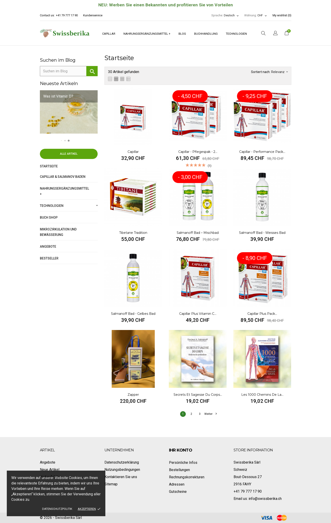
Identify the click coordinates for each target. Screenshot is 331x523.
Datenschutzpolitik (57, 509)
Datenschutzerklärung (121, 462)
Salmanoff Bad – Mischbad (198, 233)
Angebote (48, 246)
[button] (61, 140)
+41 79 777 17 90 (67, 15)
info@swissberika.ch (265, 498)
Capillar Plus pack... (262, 314)
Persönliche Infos (183, 462)
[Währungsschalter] (262, 15)
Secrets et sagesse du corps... (198, 395)
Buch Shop (49, 217)
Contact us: (47, 15)
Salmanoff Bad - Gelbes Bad (133, 314)
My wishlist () (282, 15)
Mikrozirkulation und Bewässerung (58, 232)
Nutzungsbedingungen (122, 469)
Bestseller (49, 258)
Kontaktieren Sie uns (120, 477)
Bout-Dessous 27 (248, 477)
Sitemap (111, 484)
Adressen (176, 484)
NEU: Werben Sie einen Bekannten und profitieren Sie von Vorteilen (165, 4)
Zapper (133, 395)
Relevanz (279, 72)
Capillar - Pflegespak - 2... (197, 152)
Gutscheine (178, 491)
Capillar (108, 33)
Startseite (49, 166)
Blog (182, 33)
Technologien (236, 33)
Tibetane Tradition (133, 233)
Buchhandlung (206, 33)
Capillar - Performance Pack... (262, 152)
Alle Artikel (68, 153)
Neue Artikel (49, 469)
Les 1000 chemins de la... (262, 395)
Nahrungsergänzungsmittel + (146, 33)
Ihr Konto (180, 450)
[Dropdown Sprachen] (231, 15)
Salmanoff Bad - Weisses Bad (262, 233)
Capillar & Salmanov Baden (62, 176)
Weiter (210, 413)
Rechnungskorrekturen (186, 477)
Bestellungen (179, 470)
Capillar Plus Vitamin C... (197, 314)
